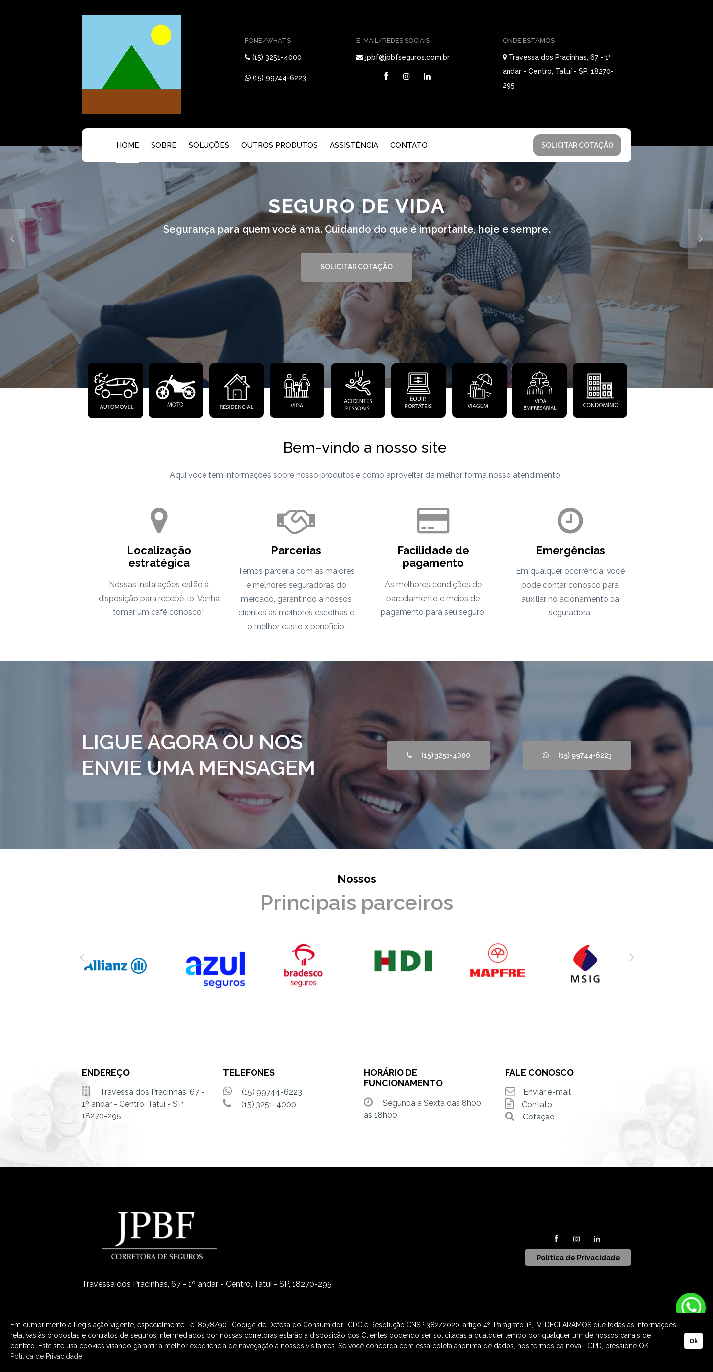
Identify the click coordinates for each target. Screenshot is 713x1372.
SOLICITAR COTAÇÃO (577, 145)
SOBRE (164, 145)
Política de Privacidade (46, 1356)
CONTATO (409, 145)
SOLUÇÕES (209, 145)
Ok (693, 1341)
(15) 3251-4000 (277, 57)
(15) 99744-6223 (279, 78)
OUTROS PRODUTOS (279, 145)
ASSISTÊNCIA (354, 145)
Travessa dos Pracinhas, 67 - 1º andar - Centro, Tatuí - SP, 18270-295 (558, 71)
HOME (127, 145)
